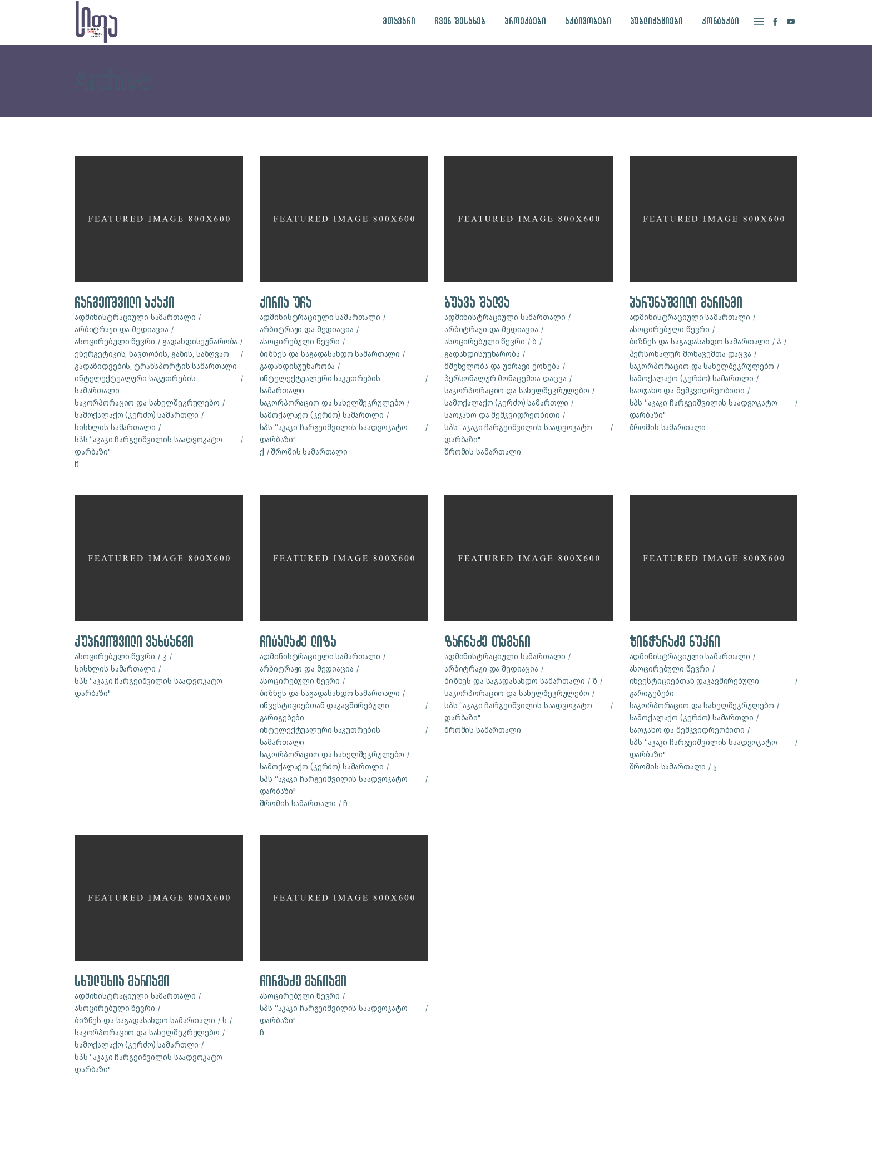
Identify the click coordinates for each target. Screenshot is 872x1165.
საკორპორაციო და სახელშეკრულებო (147, 403)
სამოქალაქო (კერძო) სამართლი (137, 415)
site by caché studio (625, 1143)
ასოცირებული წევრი (115, 342)
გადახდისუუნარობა (200, 342)
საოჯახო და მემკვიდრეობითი (502, 415)
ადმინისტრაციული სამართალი (135, 317)
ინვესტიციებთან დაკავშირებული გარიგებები (324, 712)
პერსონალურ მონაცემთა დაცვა (505, 378)
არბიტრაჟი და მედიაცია (122, 329)
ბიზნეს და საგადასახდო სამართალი (330, 354)
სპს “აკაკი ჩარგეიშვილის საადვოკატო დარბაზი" (148, 446)
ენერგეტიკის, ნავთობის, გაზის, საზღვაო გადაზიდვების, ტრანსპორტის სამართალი (156, 360)
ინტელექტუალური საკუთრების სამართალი (135, 385)
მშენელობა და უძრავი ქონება (501, 366)
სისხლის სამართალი (115, 427)
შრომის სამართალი (309, 452)
